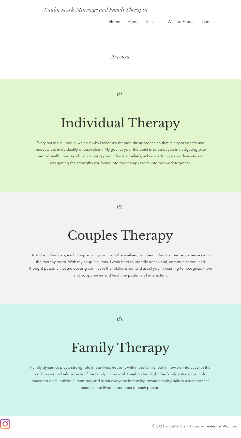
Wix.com (229, 426)
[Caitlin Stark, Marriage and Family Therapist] (96, 10)
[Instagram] (5, 424)
